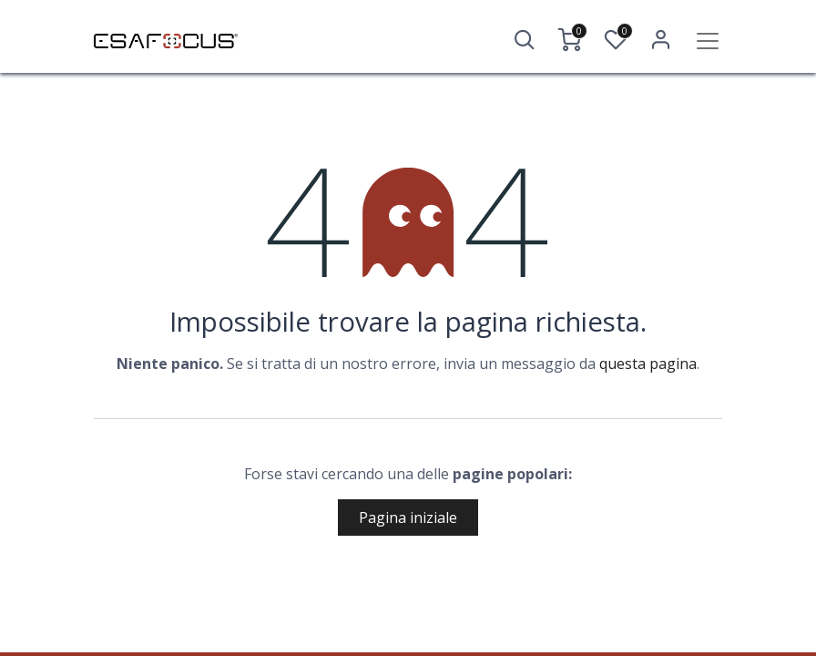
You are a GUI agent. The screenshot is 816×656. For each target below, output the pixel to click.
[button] (524, 40)
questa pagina (648, 364)
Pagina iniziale (408, 517)
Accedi (661, 40)
